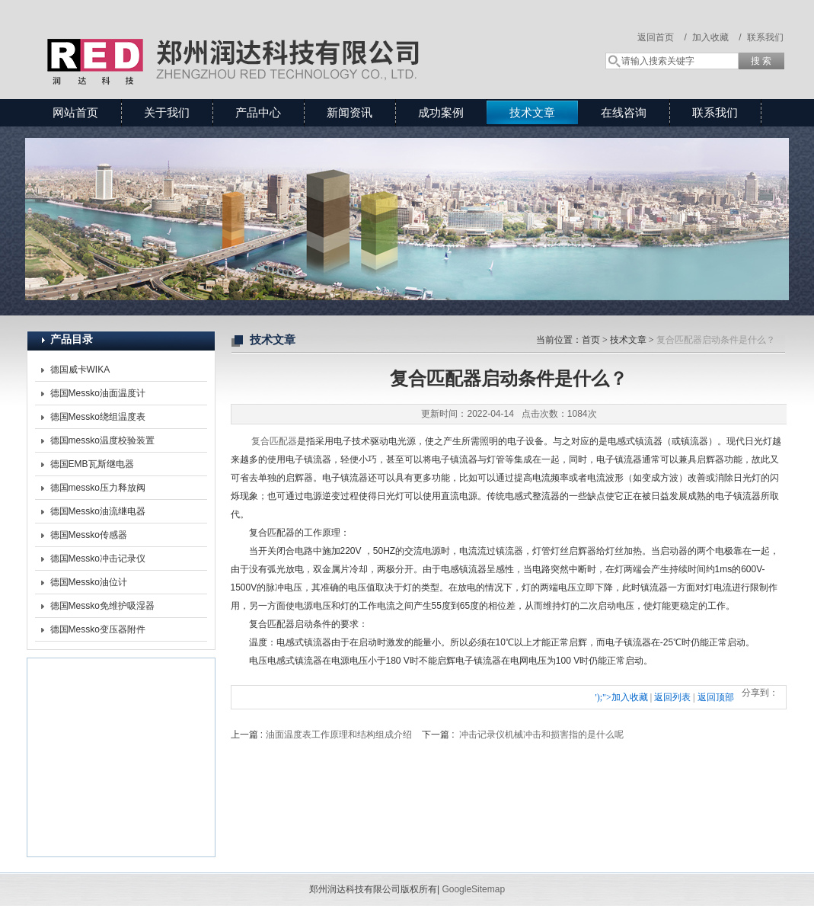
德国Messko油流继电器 (97, 511)
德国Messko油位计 (88, 582)
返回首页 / (662, 37)
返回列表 (672, 697)
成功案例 (441, 112)
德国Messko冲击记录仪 (97, 558)
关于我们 (167, 112)
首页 (591, 340)
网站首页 (75, 112)
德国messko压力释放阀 (97, 487)
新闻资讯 (349, 112)
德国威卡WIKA (80, 369)
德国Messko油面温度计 (97, 393)
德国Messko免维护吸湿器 (102, 605)
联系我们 (765, 37)
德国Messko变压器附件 (97, 629)
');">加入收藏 (621, 697)
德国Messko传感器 (88, 535)
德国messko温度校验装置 (102, 440)
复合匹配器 (274, 441)
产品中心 (258, 112)
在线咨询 (623, 112)
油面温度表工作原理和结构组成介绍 (339, 734)
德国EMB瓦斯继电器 (92, 464)
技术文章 (532, 112)
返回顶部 (715, 697)
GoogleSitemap (473, 889)
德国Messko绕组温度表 (97, 416)
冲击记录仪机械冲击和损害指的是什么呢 (541, 734)
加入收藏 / (717, 37)
